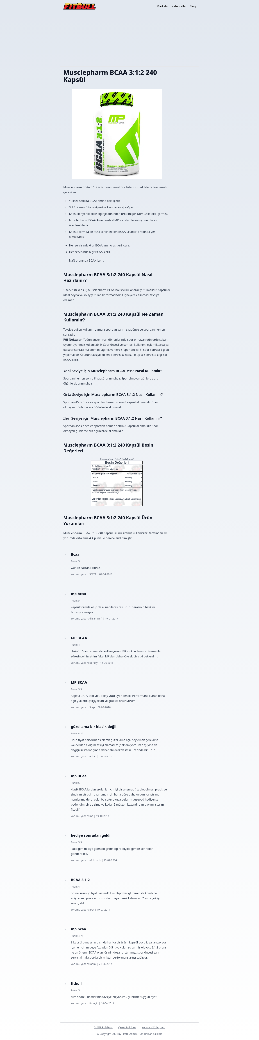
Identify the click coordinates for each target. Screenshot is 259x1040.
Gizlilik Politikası (103, 1027)
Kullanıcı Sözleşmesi (153, 1027)
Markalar (163, 6)
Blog (193, 6)
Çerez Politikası (127, 1027)
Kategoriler (179, 6)
